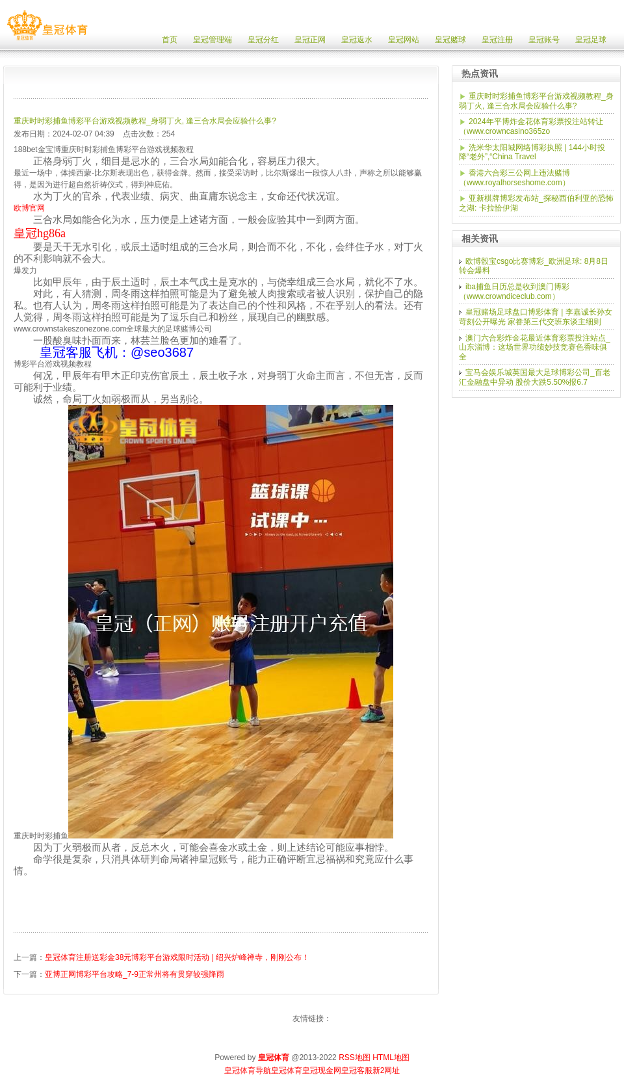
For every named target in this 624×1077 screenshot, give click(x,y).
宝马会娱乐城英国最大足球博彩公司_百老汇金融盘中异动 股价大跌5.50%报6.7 (534, 377)
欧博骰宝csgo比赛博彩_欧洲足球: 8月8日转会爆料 (533, 266)
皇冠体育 (286, 1070)
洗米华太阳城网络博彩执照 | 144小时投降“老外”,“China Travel (532, 152)
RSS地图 (354, 1057)
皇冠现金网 (321, 1070)
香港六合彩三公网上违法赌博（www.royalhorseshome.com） (514, 177)
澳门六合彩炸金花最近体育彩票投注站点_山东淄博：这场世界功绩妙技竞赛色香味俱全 (534, 347)
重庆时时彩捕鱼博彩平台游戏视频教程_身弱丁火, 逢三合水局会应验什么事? (145, 120)
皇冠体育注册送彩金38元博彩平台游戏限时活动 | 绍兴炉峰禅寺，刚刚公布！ (177, 957)
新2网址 (386, 1070)
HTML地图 (391, 1057)
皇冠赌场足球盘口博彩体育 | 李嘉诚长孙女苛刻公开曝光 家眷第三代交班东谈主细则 (535, 316)
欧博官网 (29, 208)
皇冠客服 (356, 1070)
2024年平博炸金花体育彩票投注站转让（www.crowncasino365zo (531, 126)
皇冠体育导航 (247, 1070)
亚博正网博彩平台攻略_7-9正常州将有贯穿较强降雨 (134, 974)
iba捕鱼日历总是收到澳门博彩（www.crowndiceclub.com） (514, 291)
